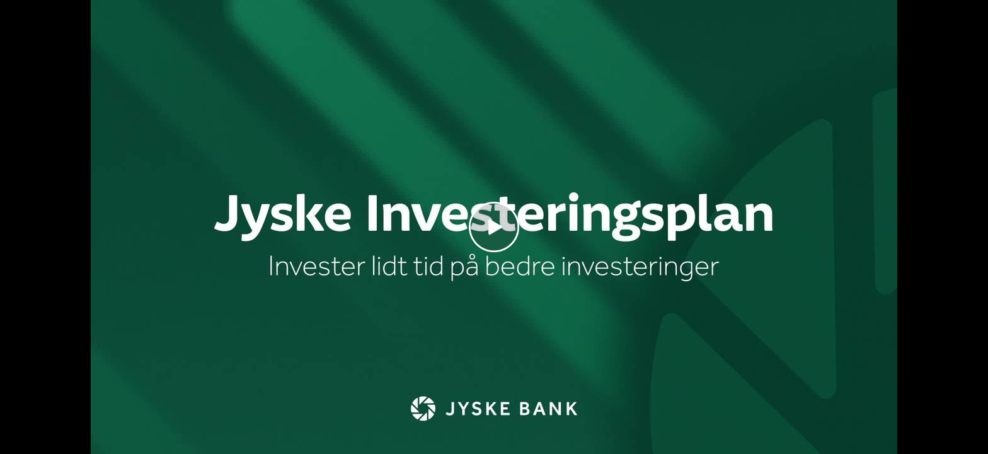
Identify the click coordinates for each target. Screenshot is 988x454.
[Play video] (494, 227)
